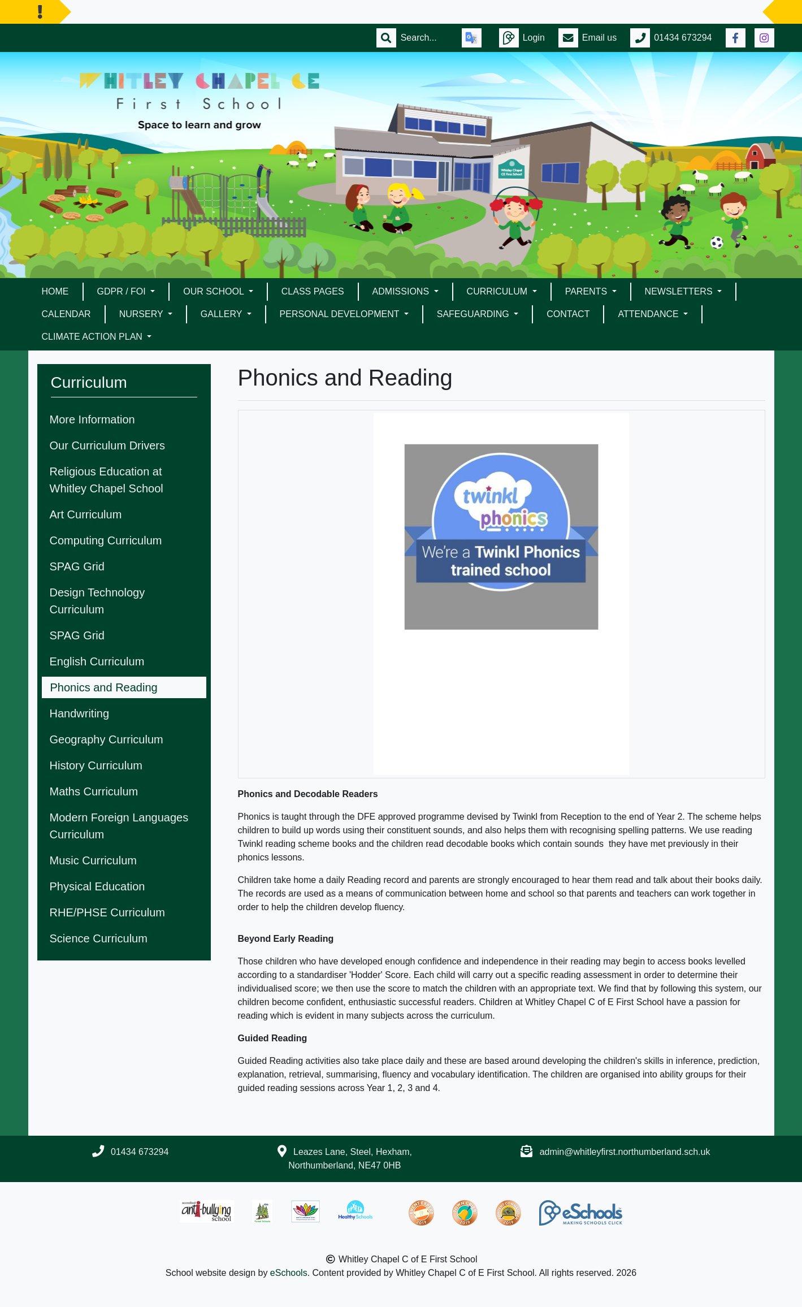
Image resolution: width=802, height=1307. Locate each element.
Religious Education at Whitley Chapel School (106, 480)
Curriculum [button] (498, 291)
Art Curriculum (86, 514)
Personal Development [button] (341, 314)
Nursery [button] (142, 314)
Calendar (66, 314)
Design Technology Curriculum (97, 601)
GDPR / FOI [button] (123, 291)
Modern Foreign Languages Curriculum (119, 826)
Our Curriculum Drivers (107, 445)
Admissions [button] (402, 291)
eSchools (288, 1273)
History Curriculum (96, 765)
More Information (92, 419)
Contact (568, 314)
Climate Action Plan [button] (93, 336)
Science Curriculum (99, 938)
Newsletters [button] (680, 291)
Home (55, 291)
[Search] (424, 37)
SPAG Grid (77, 566)
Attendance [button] (649, 314)
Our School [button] (214, 291)
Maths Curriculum (94, 791)
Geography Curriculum (106, 739)
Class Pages (312, 291)
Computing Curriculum (106, 540)
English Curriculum (97, 661)
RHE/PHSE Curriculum (107, 912)
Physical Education (97, 886)
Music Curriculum (93, 860)
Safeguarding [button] (474, 314)
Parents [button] (587, 291)
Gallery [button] (223, 314)
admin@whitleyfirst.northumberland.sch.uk (625, 1152)
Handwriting (80, 713)
